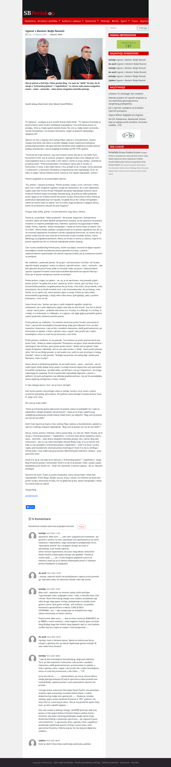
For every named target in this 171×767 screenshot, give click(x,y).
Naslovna (30, 21)
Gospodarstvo (120, 156)
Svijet (146, 156)
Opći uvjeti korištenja (63, 762)
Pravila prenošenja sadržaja (87, 762)
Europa (111, 165)
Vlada (143, 162)
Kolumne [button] (91, 21)
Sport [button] (124, 21)
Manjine (143, 165)
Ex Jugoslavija (136, 162)
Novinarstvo (115, 168)
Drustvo (144, 171)
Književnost (118, 159)
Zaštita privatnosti (110, 762)
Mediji (110, 159)
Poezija (139, 168)
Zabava (116, 171)
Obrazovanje (145, 168)
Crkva (110, 168)
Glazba (139, 165)
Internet (139, 171)
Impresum (125, 762)
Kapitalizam (132, 159)
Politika (129, 152)
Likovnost (127, 168)
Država (122, 152)
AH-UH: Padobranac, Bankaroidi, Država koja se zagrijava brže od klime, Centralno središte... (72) (127, 122)
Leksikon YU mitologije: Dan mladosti (125, 93)
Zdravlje (121, 168)
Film (122, 165)
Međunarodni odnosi (122, 162)
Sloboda (110, 174)
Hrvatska (113, 152)
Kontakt (135, 762)
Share (30, 507)
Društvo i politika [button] (48, 21)
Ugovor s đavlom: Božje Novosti (131, 59)
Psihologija (133, 168)
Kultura (140, 156)
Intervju (105, 21)
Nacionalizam (132, 165)
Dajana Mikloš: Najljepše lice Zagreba (125, 115)
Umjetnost (122, 171)
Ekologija (111, 171)
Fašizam (117, 165)
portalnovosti (31, 495)
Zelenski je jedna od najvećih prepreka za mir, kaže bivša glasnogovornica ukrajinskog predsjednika (127, 100)
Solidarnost (133, 171)
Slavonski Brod (132, 156)
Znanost (127, 171)
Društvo (137, 152)
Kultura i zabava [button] (71, 21)
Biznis (115, 21)
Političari (111, 156)
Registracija (145, 21)
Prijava (135, 21)
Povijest (144, 152)
